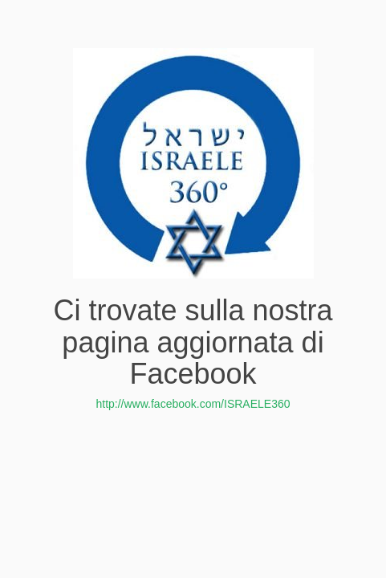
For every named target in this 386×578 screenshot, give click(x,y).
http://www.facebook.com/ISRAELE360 (192, 403)
